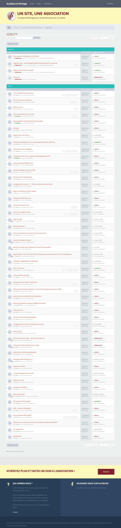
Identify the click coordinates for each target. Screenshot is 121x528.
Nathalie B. (18, 144)
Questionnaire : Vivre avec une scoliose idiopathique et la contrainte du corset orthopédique (42, 254)
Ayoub (17, 312)
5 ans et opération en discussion (23, 93)
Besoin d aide (17, 331)
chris (96, 56)
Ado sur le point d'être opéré (22, 415)
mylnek (17, 130)
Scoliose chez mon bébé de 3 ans (23, 163)
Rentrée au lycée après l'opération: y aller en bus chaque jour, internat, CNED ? (37, 289)
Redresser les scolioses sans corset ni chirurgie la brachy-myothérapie (35, 422)
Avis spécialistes (18, 429)
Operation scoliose (19, 366)
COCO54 (97, 324)
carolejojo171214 (20, 396)
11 (69, 95)
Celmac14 (18, 95)
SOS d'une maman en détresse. (22, 100)
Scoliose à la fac (18, 310)
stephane (17, 277)
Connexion (110, 3)
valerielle (17, 151)
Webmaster (18, 58)
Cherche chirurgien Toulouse (22, 240)
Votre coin (12, 34)
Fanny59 (17, 354)
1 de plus (17, 424)
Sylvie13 (17, 263)
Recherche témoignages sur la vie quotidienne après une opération (34, 142)
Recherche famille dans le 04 (22, 198)
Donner (106, 471)
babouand (18, 179)
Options (86, 445)
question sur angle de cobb (21, 212)
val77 (16, 249)
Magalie (17, 298)
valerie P (97, 142)
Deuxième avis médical (20, 387)
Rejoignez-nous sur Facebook (92, 483)
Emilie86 (17, 137)
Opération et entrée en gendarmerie (24, 352)
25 (69, 270)
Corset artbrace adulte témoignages (24, 317)
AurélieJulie (18, 228)
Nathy (16, 375)
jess (16, 340)
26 (71, 270)
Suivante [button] (111, 38)
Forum (39, 4)
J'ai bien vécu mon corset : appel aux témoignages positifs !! (32, 156)
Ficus (16, 172)
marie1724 (18, 214)
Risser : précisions (18, 268)
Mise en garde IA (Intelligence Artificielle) (26, 56)
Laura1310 (18, 109)
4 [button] (106, 38)
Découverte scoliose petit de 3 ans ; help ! (26, 345)
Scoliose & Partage (17, 3)
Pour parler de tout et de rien (47, 58)
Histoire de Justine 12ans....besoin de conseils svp (28, 338)
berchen (97, 401)
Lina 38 (17, 319)
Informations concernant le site (47, 72)
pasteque (18, 431)
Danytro (17, 389)
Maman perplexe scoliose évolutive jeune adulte (28, 121)
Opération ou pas (18, 380)
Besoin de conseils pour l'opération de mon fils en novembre (32, 247)
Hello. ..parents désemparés (22, 408)
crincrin (97, 63)
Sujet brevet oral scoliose (21, 135)
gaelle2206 (18, 102)
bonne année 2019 (18, 394)
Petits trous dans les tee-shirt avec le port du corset (29, 233)
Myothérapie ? (17, 436)
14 (76, 95)
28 (76, 270)
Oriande (97, 261)
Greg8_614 (18, 403)
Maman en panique (19, 226)
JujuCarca (18, 242)
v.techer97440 (19, 333)
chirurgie (16, 128)
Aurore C (17, 165)
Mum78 (17, 158)
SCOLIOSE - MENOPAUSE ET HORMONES (25, 261)
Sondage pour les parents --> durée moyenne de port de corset (33, 184)
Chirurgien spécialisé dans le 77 (23, 359)
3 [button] (103, 38)
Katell (16, 368)
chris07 (17, 207)
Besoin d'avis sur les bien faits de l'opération (27, 296)
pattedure (18, 235)
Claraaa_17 (18, 256)
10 (67, 95)
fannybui (17, 270)
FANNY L (17, 200)
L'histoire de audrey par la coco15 (23, 114)
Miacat (17, 382)
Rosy (96, 100)
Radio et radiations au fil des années (24, 191)
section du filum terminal (21, 275)
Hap (16, 193)
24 (67, 270)
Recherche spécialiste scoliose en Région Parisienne (29, 303)
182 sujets (93, 38)
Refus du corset (18, 107)
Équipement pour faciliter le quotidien (25, 282)
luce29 (17, 417)
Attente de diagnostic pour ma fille (24, 170)
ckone (17, 186)
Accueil (32, 4)
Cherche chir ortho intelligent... (23, 149)
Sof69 (16, 326)
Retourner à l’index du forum (15, 451)
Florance (17, 284)
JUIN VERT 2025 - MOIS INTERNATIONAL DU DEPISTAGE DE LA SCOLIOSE (35, 63)
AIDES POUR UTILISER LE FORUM (23, 70)
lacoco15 (17, 116)
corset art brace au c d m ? (21, 205)
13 (74, 95)
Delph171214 (98, 359)
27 (74, 270)
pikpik (16, 347)
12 (71, 95)
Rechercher (48, 4)
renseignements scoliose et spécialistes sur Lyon (28, 324)
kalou (16, 438)
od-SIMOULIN (18, 305)
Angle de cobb (17, 219)
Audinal (17, 291)
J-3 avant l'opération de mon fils (23, 373)
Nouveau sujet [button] (13, 44)
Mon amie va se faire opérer (21, 401)
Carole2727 (18, 221)
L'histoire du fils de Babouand (22, 177)
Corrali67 (17, 123)
